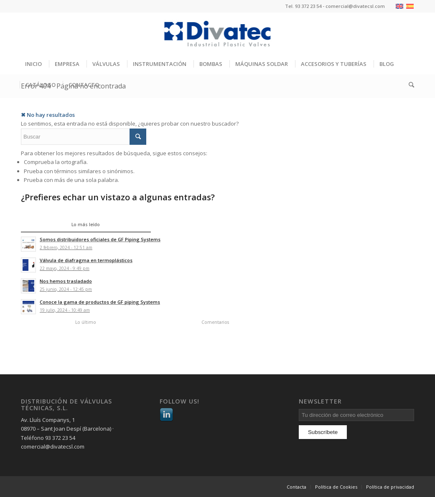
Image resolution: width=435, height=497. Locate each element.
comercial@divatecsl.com (355, 6)
